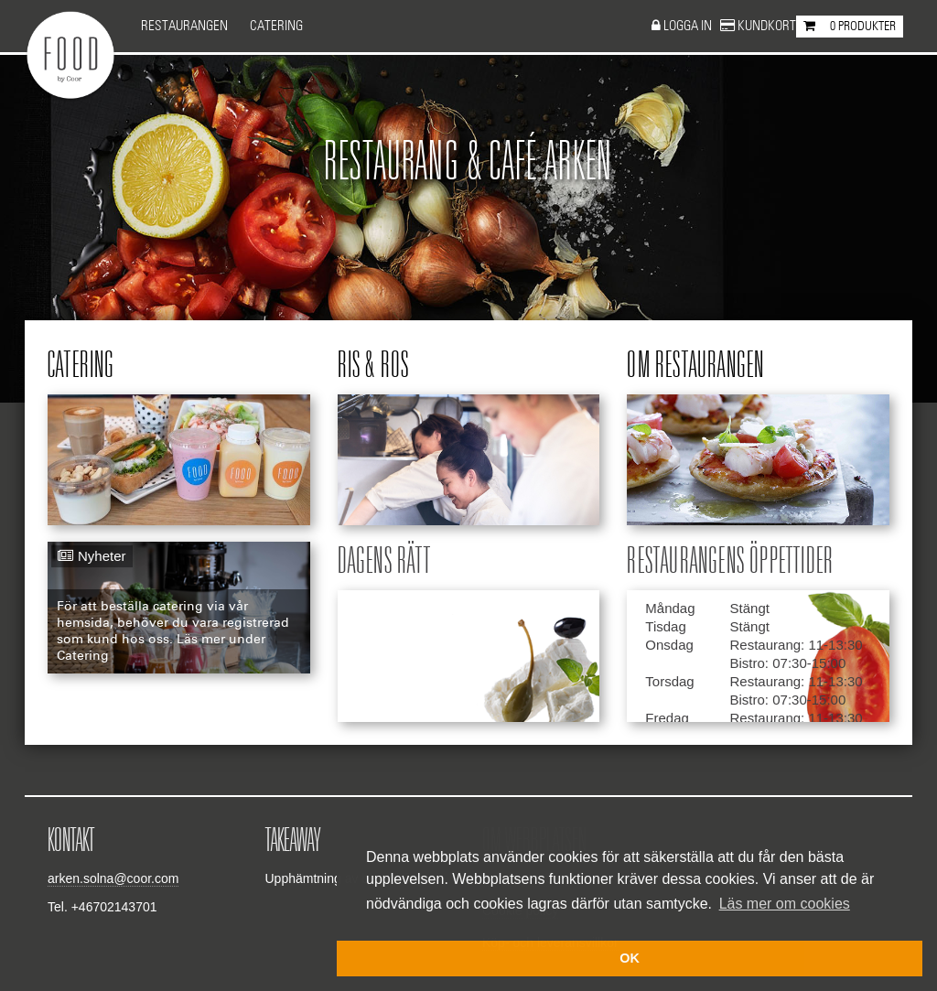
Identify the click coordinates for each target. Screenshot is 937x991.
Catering (276, 26)
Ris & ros (374, 366)
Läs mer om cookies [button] (784, 903)
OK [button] (629, 958)
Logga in (689, 26)
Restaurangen (184, 26)
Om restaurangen (695, 366)
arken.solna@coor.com (113, 878)
